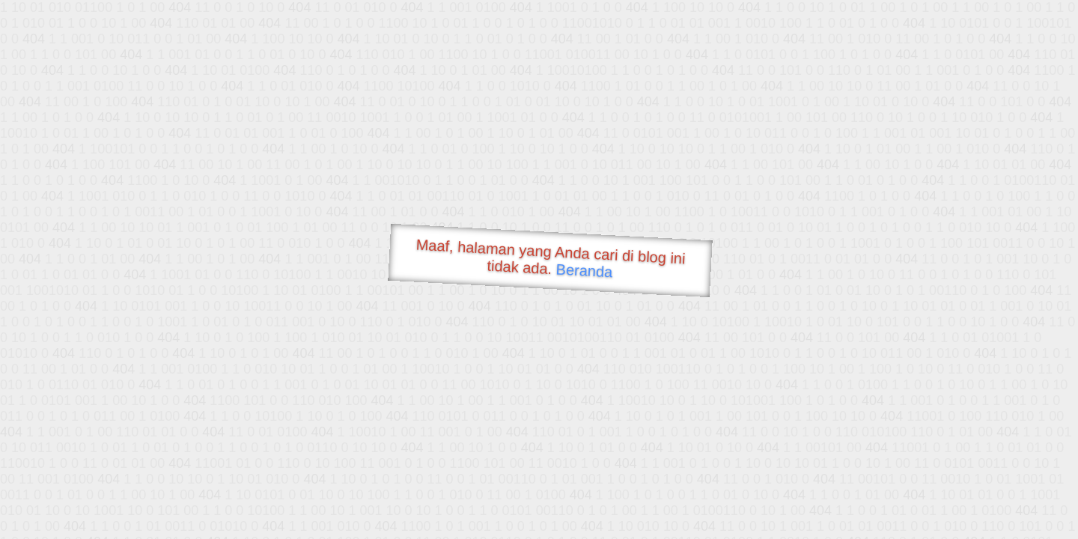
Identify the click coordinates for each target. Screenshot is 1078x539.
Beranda (584, 270)
